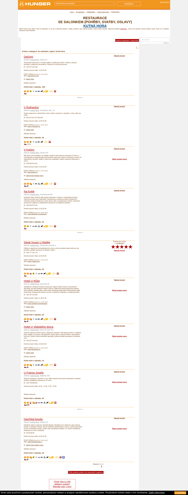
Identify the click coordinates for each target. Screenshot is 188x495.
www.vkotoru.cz (33, 172)
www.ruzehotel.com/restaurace (37, 303)
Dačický (28, 56)
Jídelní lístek (30, 79)
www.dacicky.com (33, 76)
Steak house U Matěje (37, 242)
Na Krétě (29, 191)
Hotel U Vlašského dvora (38, 326)
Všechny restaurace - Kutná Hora (127, 40)
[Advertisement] (80, 101)
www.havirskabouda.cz (35, 442)
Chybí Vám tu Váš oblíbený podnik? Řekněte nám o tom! (62, 484)
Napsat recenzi (119, 250)
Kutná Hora (95, 26)
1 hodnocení (120, 243)
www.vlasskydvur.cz (34, 349)
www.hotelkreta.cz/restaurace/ (37, 214)
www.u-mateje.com (34, 261)
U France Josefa (34, 372)
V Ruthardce (31, 107)
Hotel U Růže (32, 280)
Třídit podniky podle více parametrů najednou (85, 472)
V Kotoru (29, 149)
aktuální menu (38, 176)
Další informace (157, 492)
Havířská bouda (33, 419)
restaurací (123, 29)
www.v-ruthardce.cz (34, 126)
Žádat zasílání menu (119, 159)
